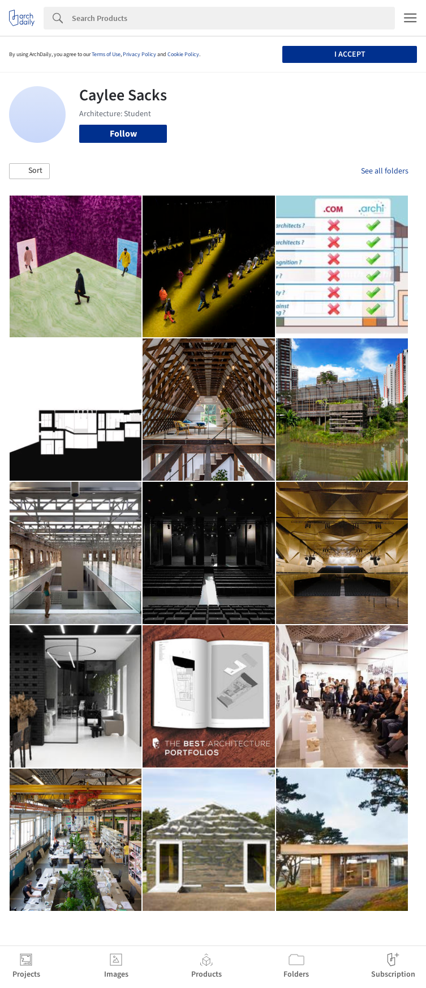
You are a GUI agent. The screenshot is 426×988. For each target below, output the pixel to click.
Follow (123, 134)
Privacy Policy (139, 54)
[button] (29, 171)
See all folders (384, 171)
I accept (349, 54)
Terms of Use (106, 54)
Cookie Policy (183, 54)
